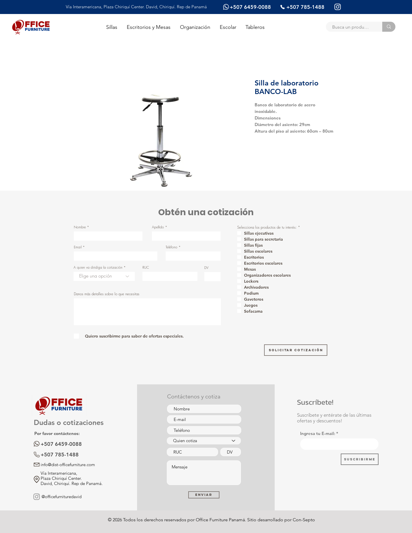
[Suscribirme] (360, 459)
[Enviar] (203, 494)
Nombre (80, 227)
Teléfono (171, 247)
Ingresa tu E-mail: (317, 433)
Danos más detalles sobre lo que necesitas (106, 294)
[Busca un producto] (351, 27)
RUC (145, 267)
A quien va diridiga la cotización (98, 267)
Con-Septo (304, 519)
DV (206, 268)
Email (78, 247)
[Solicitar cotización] (295, 350)
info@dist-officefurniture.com (68, 464)
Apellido (158, 227)
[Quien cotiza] (204, 440)
